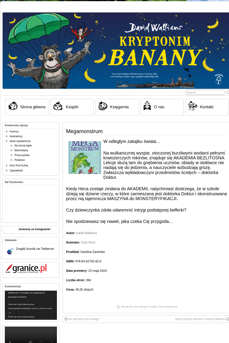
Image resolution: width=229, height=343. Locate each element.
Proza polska (22, 155)
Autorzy (14, 131)
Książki (153, 306)
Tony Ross (88, 242)
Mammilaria (21, 150)
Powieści (19, 160)
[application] (31, 305)
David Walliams (86, 233)
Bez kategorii (141, 306)
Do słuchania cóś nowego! (81, 319)
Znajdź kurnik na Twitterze (30, 251)
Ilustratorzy (16, 136)
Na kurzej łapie (23, 145)
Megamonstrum (84, 131)
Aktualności (127, 306)
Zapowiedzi (16, 170)
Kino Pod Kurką (19, 165)
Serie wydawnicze (167, 306)
